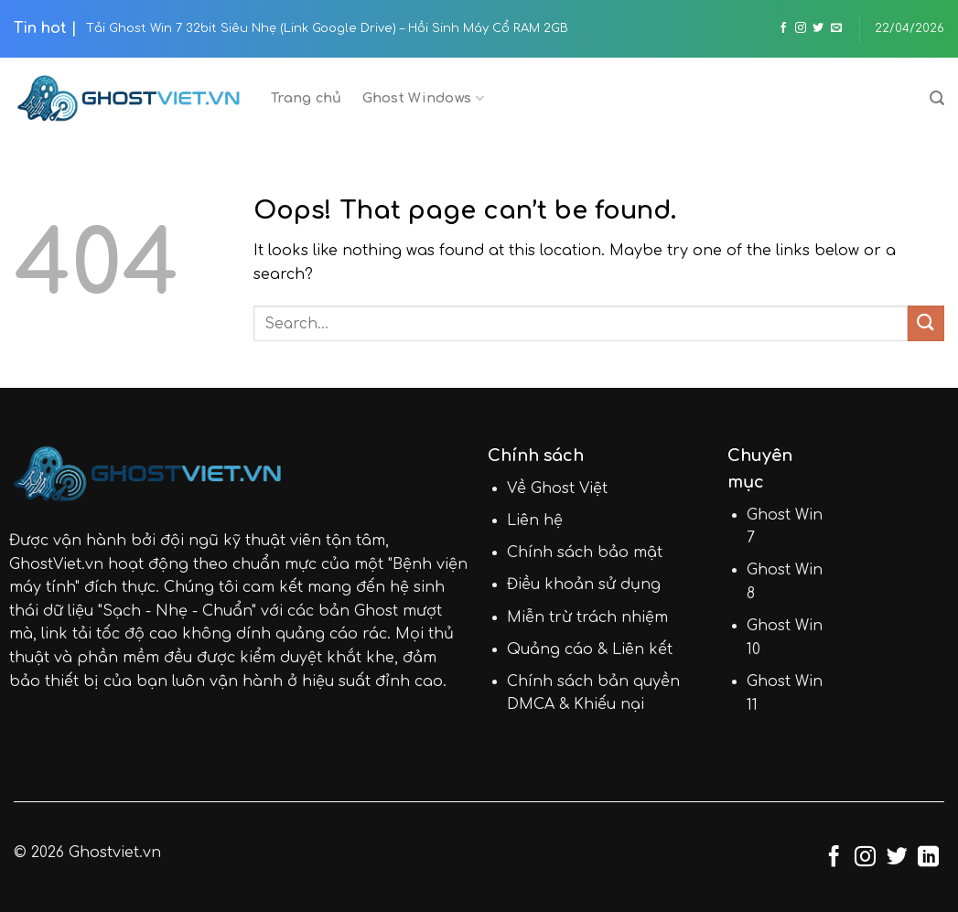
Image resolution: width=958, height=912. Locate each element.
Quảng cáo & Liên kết (590, 649)
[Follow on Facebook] (783, 28)
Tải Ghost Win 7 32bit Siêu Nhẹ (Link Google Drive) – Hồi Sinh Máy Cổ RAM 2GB (327, 28)
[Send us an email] (836, 28)
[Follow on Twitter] (818, 28)
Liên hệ (535, 520)
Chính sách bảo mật (584, 552)
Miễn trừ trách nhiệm (587, 617)
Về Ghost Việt (557, 488)
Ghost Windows (423, 98)
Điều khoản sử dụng (584, 584)
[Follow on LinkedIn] (928, 858)
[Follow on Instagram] (800, 28)
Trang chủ (306, 98)
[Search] (937, 98)
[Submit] (926, 323)
